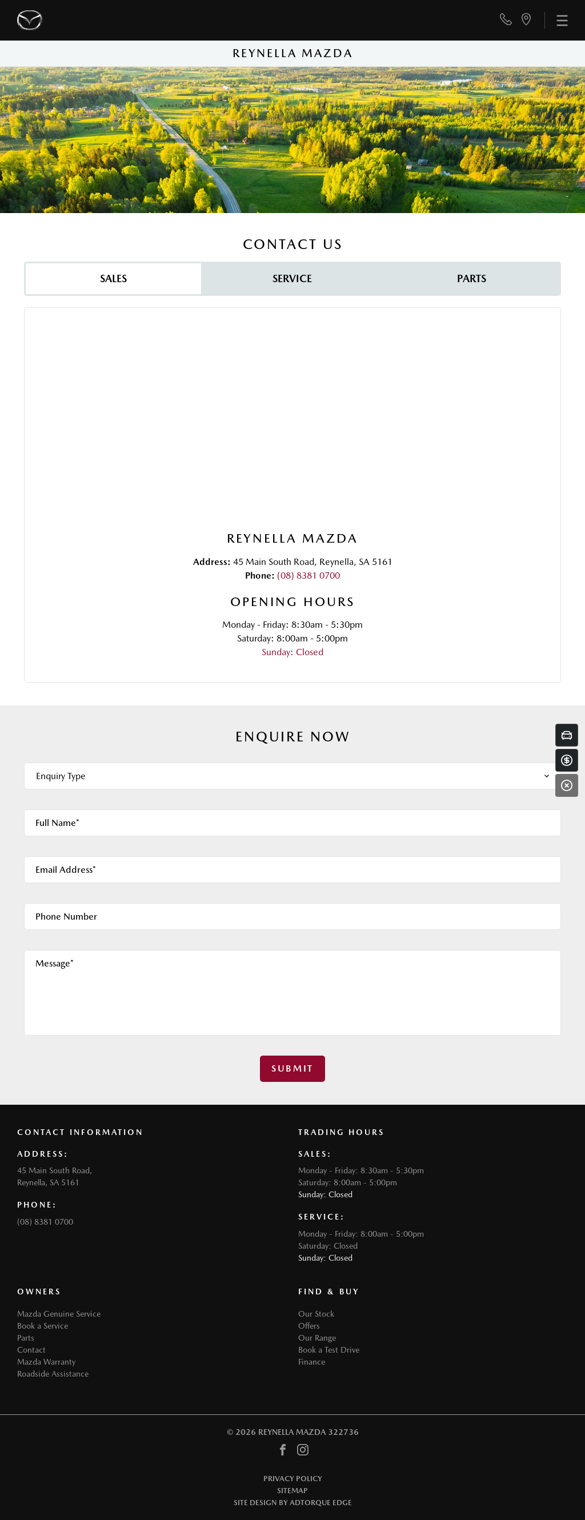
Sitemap (292, 1490)
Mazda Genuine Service (59, 1313)
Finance (311, 1361)
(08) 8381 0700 (308, 575)
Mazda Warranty (46, 1361)
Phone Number (66, 916)
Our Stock (316, 1313)
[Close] (566, 785)
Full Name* (57, 822)
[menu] (556, 20)
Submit (292, 1068)
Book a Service (42, 1325)
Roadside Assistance (53, 1373)
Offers (309, 1325)
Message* (54, 963)
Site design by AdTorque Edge (293, 1502)
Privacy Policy (292, 1478)
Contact (31, 1349)
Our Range (317, 1337)
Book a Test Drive (328, 1349)
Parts (25, 1337)
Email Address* (65, 869)
